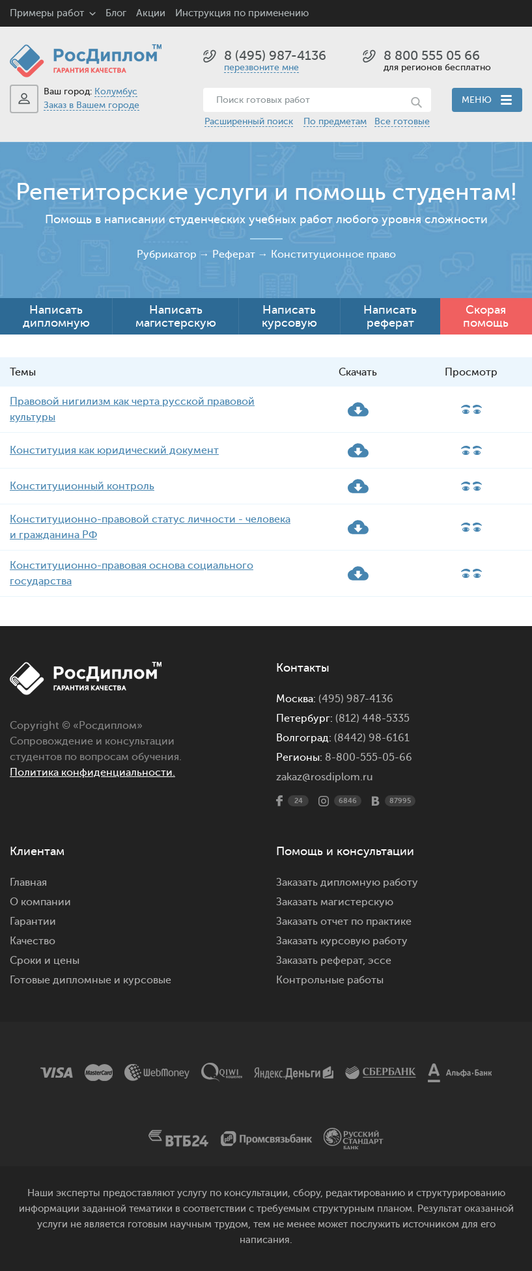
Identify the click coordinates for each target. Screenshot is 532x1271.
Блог (115, 13)
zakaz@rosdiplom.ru (324, 777)
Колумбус (115, 91)
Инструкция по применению (242, 13)
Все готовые (402, 121)
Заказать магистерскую (334, 902)
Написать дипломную (56, 316)
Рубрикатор (167, 254)
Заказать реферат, (320, 960)
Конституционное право (333, 254)
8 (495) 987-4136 (275, 55)
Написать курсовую (289, 316)
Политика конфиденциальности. (92, 772)
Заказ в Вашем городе (91, 105)
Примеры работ (47, 13)
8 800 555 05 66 (432, 55)
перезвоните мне (261, 67)
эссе (379, 960)
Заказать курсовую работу (342, 941)
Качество (32, 941)
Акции (150, 13)
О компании (40, 902)
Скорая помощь (486, 316)
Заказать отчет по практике (344, 921)
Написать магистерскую (175, 316)
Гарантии (33, 921)
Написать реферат (390, 316)
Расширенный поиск (248, 121)
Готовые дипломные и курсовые (90, 980)
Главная (28, 882)
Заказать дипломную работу (347, 882)
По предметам (335, 121)
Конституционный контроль (82, 486)
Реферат (233, 254)
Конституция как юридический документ (114, 450)
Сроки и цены (44, 960)
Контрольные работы (330, 980)
